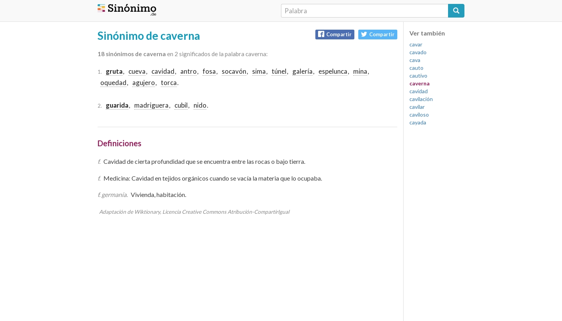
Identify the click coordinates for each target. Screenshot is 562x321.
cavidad (162, 71)
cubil (181, 105)
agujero (143, 82)
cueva (137, 71)
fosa (209, 71)
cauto (416, 67)
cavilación (421, 99)
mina (360, 71)
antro (188, 71)
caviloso (419, 114)
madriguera (151, 105)
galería (302, 71)
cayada (417, 122)
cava (414, 60)
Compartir (335, 34)
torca (169, 82)
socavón (234, 71)
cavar (415, 44)
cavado (418, 52)
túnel (279, 71)
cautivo (418, 75)
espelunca (332, 71)
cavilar (417, 106)
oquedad (113, 82)
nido (200, 105)
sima (259, 71)
